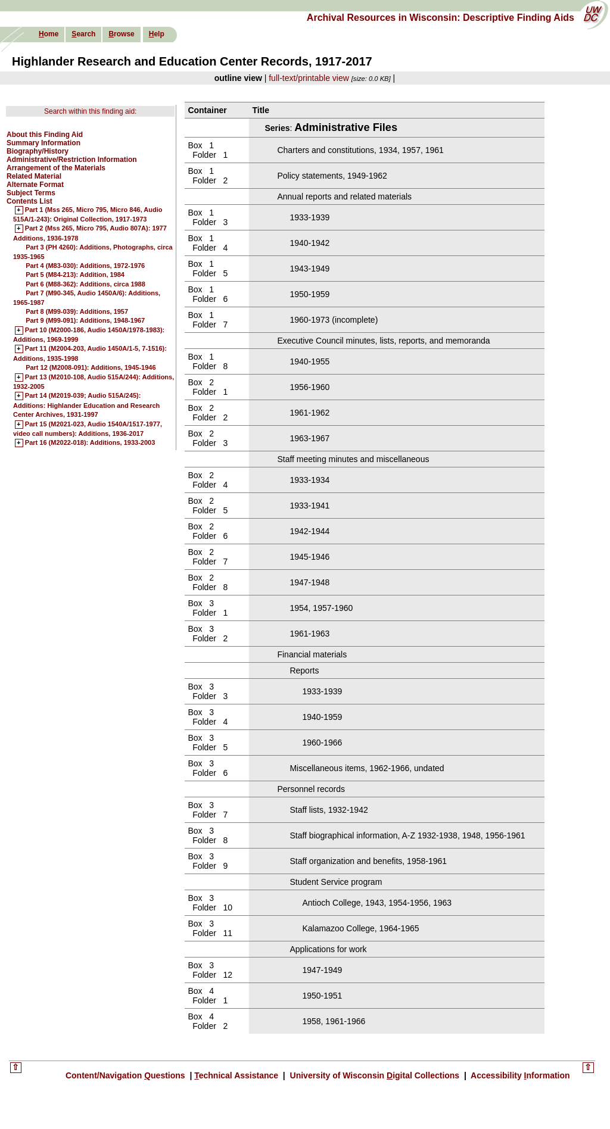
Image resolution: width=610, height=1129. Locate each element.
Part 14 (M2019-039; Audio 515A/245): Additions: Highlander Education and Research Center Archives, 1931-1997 (86, 405)
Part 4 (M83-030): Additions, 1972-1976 (85, 265)
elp (156, 34)
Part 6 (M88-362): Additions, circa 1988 (85, 284)
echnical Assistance (237, 1075)
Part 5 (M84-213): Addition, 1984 (75, 274)
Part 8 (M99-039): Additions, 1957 (77, 311)
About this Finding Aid (45, 134)
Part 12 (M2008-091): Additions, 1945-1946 (90, 367)
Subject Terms (31, 193)
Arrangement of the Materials (56, 168)
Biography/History (38, 151)
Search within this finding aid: (90, 111)
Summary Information (43, 143)
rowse (121, 34)
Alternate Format (35, 184)
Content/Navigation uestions (127, 1075)
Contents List (29, 201)
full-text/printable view (309, 78)
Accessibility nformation (519, 1075)
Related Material (34, 176)
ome (48, 34)
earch (83, 34)
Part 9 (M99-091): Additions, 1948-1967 (85, 320)
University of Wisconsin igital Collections (375, 1075)
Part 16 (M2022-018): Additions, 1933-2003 (90, 443)
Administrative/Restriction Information (72, 159)
